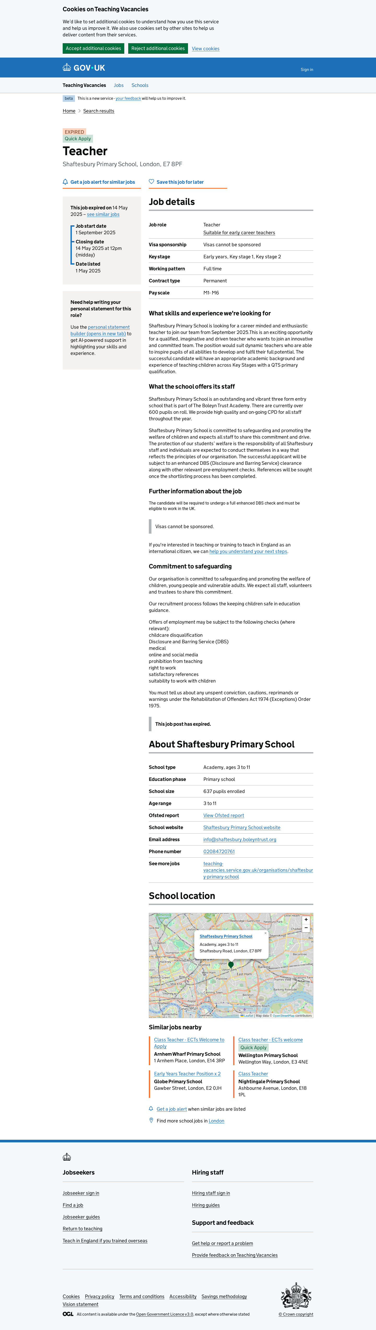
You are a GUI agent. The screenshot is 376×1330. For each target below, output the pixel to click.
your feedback (128, 98)
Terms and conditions (141, 1296)
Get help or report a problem (222, 1243)
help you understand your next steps (248, 551)
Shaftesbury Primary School (226, 936)
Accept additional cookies (93, 48)
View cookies (206, 48)
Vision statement (80, 1304)
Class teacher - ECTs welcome (270, 1040)
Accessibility (183, 1296)
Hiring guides (206, 1205)
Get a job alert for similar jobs (102, 182)
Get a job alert (172, 1109)
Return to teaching (82, 1229)
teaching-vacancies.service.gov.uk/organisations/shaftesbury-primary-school (258, 870)
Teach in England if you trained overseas (105, 1241)
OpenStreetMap (284, 1016)
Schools (140, 85)
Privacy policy (99, 1296)
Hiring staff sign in (211, 1193)
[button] (231, 965)
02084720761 (219, 851)
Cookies (71, 1296)
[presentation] (231, 965)
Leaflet (246, 1016)
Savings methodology (224, 1296)
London (216, 1121)
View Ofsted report (223, 815)
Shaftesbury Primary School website (241, 827)
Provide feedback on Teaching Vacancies (235, 1255)
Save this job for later (180, 182)
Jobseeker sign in (81, 1193)
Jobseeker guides (81, 1217)
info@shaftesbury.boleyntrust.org (239, 839)
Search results (98, 111)
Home (69, 111)
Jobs (119, 85)
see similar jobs (103, 214)
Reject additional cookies (158, 48)
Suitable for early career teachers (239, 233)
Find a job (73, 1205)
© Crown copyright (296, 1314)
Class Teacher (253, 1074)
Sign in (307, 69)
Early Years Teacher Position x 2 (187, 1074)
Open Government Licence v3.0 (164, 1314)
